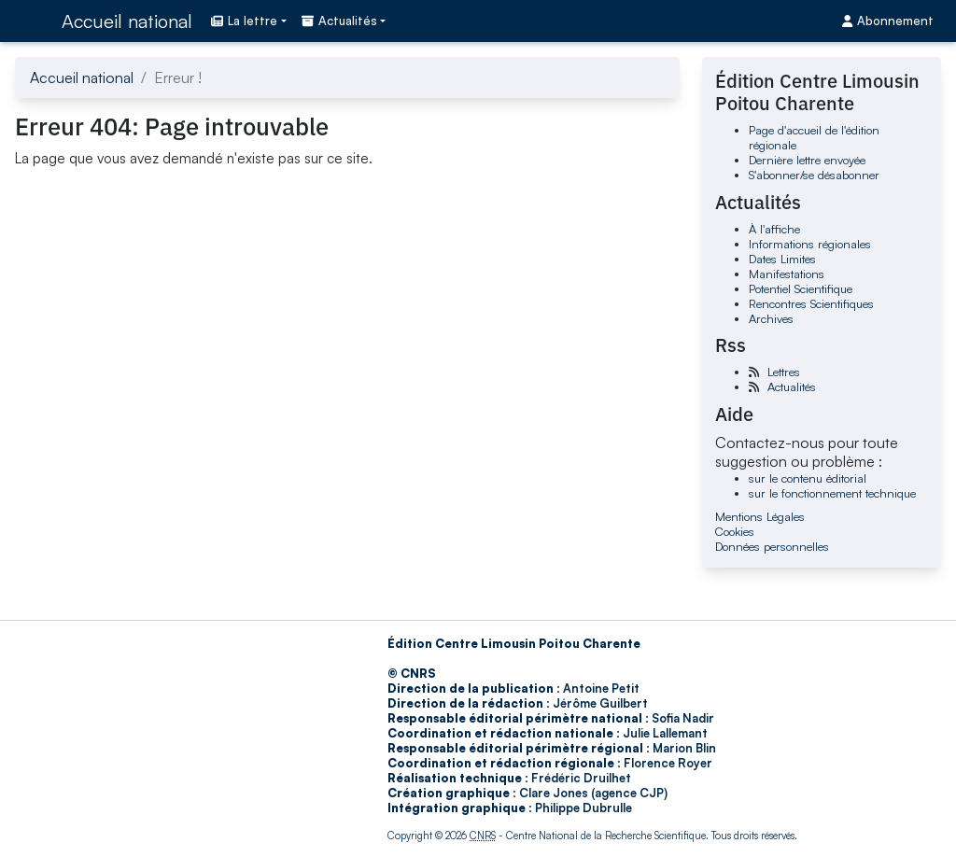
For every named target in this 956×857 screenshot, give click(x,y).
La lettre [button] (244, 20)
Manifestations (786, 273)
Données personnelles (772, 546)
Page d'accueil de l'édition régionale (814, 137)
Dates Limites (782, 258)
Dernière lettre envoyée (807, 159)
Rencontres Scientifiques (811, 303)
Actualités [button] (339, 20)
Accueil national (127, 21)
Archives (771, 318)
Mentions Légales (760, 516)
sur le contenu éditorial (807, 478)
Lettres (783, 371)
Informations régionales (810, 243)
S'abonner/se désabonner (814, 174)
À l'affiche (774, 228)
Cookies (734, 531)
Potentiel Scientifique (800, 288)
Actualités (791, 386)
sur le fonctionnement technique (832, 492)
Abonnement (888, 20)
